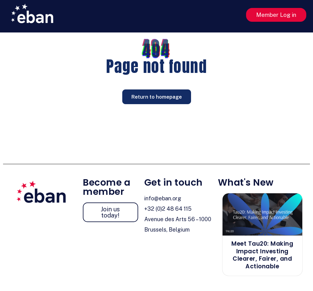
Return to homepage (156, 97)
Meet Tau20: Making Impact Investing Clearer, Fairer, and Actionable (262, 255)
